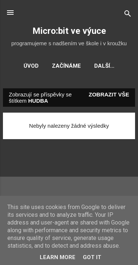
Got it (92, 257)
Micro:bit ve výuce (69, 31)
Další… (104, 66)
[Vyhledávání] (127, 15)
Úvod (31, 66)
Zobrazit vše (109, 94)
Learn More (57, 257)
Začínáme (66, 66)
